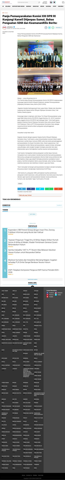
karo (35, 343)
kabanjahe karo (27, 339)
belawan (25, 301)
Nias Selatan (26, 402)
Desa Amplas (37, 322)
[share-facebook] (46, 27)
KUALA (14, 361)
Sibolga (4, 435)
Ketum (36, 350)
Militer (14, 399)
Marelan (36, 386)
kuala (35, 358)
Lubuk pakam (37, 379)
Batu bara (15, 297)
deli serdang (26, 315)
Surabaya (36, 439)
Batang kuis (5, 297)
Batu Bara (26, 297)
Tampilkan (59, 205)
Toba (13, 468)
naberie (25, 399)
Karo (35, 346)
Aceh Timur (5, 291)
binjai (35, 304)
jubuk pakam (26, 336)
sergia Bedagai (6, 432)
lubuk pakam (37, 372)
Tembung (36, 464)
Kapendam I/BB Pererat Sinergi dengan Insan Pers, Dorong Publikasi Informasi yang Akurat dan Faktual (31, 231)
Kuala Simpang (6, 365)
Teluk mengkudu (27, 464)
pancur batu (26, 409)
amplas (14, 291)
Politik (4, 421)
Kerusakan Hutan (28, 350)
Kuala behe (26, 361)
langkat (4, 368)
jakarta (4, 336)
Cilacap (25, 311)
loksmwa (36, 368)
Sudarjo (14, 439)
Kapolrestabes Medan (18, 6)
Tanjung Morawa (39, 449)
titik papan (5, 468)
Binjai (3, 308)
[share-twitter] (49, 27)
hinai (35, 329)
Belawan (36, 301)
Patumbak (15, 413)
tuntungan (26, 468)
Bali (13, 294)
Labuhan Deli (37, 365)
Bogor (14, 311)
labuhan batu (16, 365)
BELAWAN (8, 6)
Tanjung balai (38, 446)
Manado (14, 386)
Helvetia (25, 329)
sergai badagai (16, 428)
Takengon (4, 442)
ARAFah (25, 291)
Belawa (14, 301)
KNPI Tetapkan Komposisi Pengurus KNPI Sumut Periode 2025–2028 (34, 271)
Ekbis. (14, 325)
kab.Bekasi (61, 6)
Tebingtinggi (5, 464)
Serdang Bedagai (38, 425)
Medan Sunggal (27, 393)
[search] (28, 2)
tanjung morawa (28, 449)
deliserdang (5, 322)
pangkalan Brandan (5, 414)
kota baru (4, 358)
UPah (35, 468)
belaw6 (4, 301)
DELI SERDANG (16, 318)
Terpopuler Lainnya (32, 279)
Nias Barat (15, 402)
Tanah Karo (5, 446)
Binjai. (3, 311)
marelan (25, 386)
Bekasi (36, 297)
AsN (3, 294)
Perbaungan (15, 418)
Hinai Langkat (16, 332)
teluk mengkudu (17, 464)
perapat (4, 418)
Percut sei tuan (38, 418)
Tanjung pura (5, 456)
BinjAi (14, 308)
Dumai (3, 325)
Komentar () (59, 27)
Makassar (36, 6)
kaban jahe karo (6, 339)
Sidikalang (26, 435)
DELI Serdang (5, 318)
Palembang (15, 409)
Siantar (25, 432)
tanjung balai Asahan (6, 450)
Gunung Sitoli (38, 325)
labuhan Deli (26, 365)
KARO (3, 350)
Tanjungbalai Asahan (38, 457)
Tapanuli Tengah (17, 461)
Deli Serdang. (27, 318)
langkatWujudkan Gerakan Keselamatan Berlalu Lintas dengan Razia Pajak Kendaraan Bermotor (28, 372)
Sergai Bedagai (38, 428)
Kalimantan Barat (17, 343)
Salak (35, 421)
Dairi (3, 315)
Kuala (3, 361)
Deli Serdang (37, 315)
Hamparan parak (6, 329)
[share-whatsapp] (53, 27)
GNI (24, 325)
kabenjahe (37, 339)
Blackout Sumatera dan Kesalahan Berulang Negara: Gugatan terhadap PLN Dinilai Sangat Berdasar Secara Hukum (32, 261)
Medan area (37, 389)
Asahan (36, 291)
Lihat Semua (32, 214)
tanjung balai (27, 446)
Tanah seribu (16, 446)
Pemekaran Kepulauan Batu (38, 414)
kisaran (25, 353)
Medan (42, 6)
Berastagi (26, 304)
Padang (36, 402)
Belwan (14, 304)
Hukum (36, 332)
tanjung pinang (27, 452)
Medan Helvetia (16, 393)
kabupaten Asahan (7, 343)
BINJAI (25, 308)
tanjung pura (38, 452)
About (23, 475)
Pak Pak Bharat (27, 406)
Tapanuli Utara (27, 461)
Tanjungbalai (27, 456)
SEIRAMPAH (26, 425)
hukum (25, 332)
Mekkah (4, 399)
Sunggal (25, 439)
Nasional (48, 6)
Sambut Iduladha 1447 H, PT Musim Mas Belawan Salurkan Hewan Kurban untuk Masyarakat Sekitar (32, 251)
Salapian (4, 425)
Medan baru (5, 393)
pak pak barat (16, 406)
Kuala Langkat (38, 361)
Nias (3, 402)
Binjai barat (37, 308)
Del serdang (15, 315)
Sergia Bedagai (16, 432)
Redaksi (35, 475)
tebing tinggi (37, 461)
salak (24, 421)
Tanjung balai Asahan (16, 450)
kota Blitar (15, 358)
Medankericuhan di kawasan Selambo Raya (39, 394)
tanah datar (15, 442)
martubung (15, 389)
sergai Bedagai (27, 428)
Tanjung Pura (16, 456)
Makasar (36, 382)
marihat (4, 389)
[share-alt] (22, 189)
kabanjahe (15, 339)
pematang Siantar (28, 413)
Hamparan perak (17, 329)
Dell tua (25, 322)
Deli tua (36, 318)
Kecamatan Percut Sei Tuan (17, 350)
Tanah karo (37, 442)
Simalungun (37, 435)
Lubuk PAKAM (5, 382)
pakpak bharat (38, 406)
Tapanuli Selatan (6, 461)
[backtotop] (32, 287)
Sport (54, 6)
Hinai (3, 332)
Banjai (36, 294)
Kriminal (25, 358)
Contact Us (29, 475)
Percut (25, 418)
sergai (3, 428)
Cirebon (36, 311)
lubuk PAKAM (37, 375)
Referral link (33, 223)
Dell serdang (16, 322)
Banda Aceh (26, 294)
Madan (14, 382)
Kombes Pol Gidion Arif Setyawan (39, 354)
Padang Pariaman (6, 406)
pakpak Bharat (6, 409)
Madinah (28, 6)
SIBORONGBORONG (17, 435)
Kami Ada (40, 475)
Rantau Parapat (16, 421)
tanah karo (26, 442)
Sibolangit (37, 432)
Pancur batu (37, 409)
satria (14, 425)
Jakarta (14, 336)
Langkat (14, 368)
